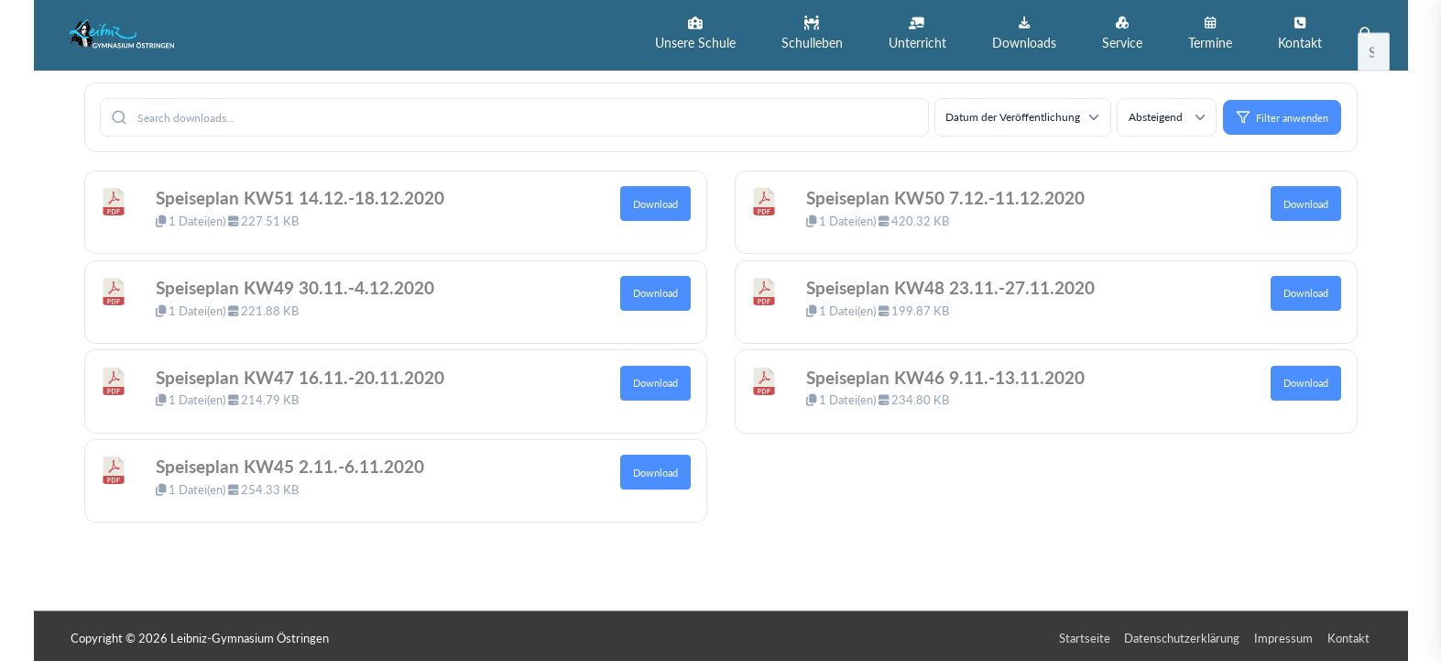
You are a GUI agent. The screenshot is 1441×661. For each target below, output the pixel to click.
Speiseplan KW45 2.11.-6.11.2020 (298, 462)
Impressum (1285, 634)
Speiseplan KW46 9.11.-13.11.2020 (954, 372)
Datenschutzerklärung (1183, 634)
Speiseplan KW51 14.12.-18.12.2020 (309, 193)
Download (655, 200)
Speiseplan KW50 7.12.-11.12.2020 (954, 193)
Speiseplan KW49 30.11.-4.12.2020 (304, 283)
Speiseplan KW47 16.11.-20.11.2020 (309, 372)
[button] (695, 33)
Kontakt (1350, 634)
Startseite (1085, 634)
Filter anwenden (1282, 113)
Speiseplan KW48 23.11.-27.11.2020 (959, 283)
